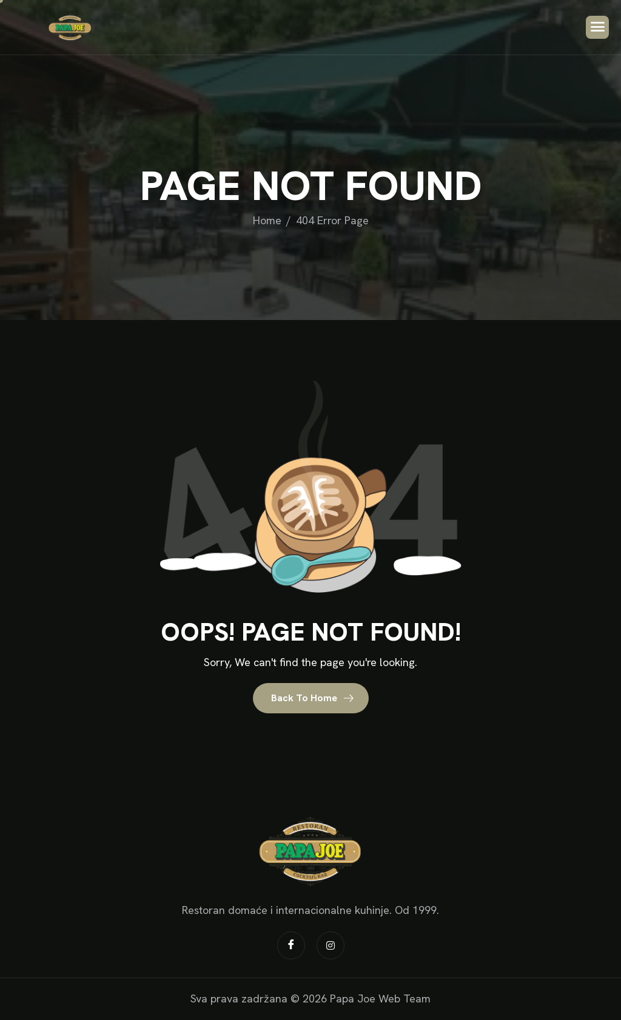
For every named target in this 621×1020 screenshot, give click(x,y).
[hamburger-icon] (597, 27)
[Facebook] (291, 945)
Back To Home (312, 698)
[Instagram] (330, 945)
